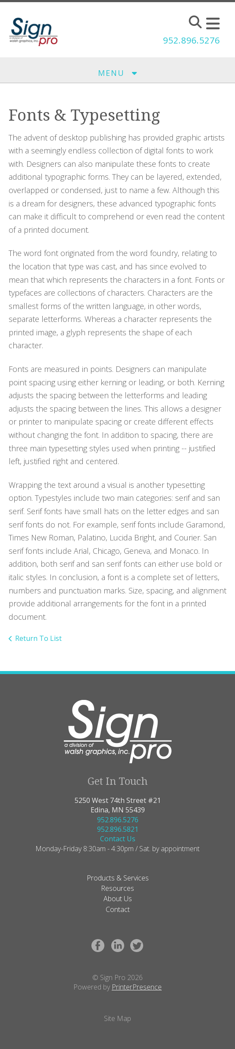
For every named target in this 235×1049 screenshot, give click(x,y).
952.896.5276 (191, 40)
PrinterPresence (137, 987)
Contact (118, 909)
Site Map (117, 1018)
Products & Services (118, 878)
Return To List (38, 638)
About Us (117, 898)
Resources (117, 888)
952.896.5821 (117, 829)
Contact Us (117, 838)
